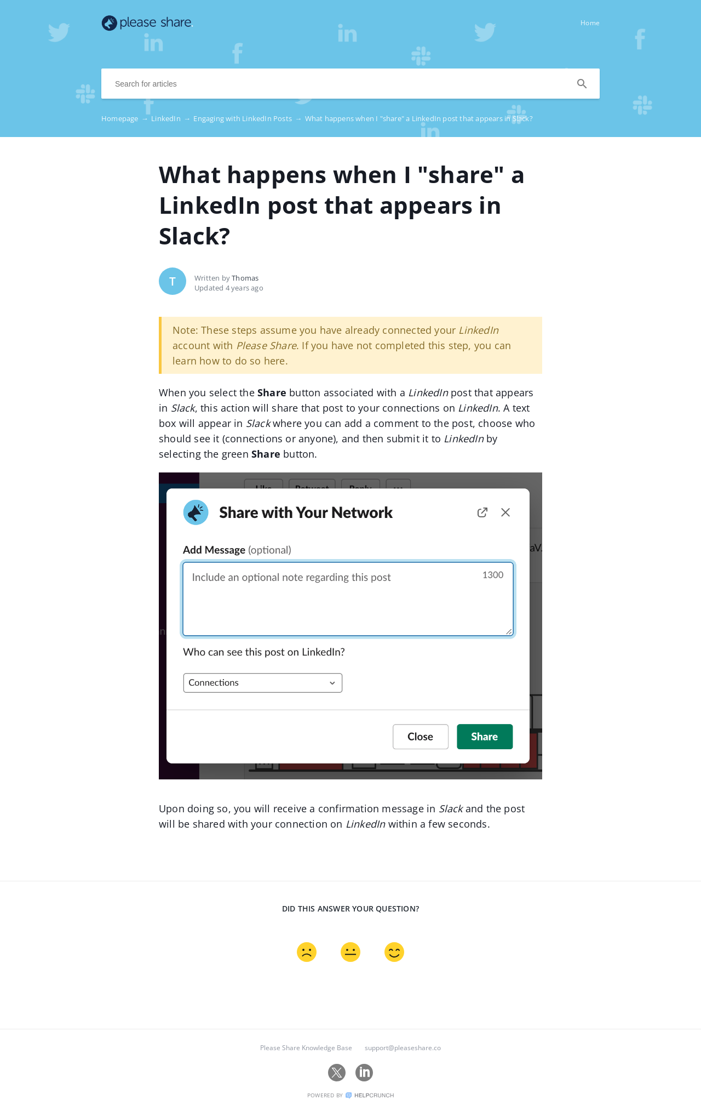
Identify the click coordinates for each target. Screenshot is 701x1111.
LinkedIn (172, 118)
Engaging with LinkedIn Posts (248, 118)
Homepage (126, 118)
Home (590, 22)
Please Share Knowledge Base (306, 1047)
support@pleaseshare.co (403, 1047)
